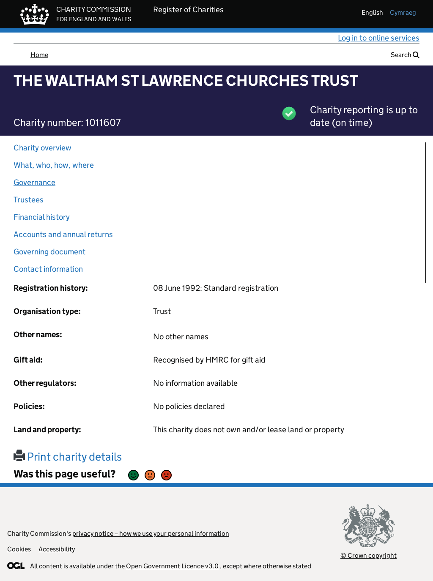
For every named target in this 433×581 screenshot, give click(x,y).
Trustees (29, 200)
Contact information (48, 269)
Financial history (42, 217)
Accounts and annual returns (63, 234)
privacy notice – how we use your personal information (150, 533)
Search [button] (405, 55)
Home (39, 55)
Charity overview (42, 148)
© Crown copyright (368, 555)
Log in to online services (378, 38)
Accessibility (56, 549)
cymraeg (403, 12)
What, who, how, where (54, 165)
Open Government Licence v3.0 (172, 566)
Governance (34, 182)
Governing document (49, 251)
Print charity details (68, 457)
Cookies (19, 549)
